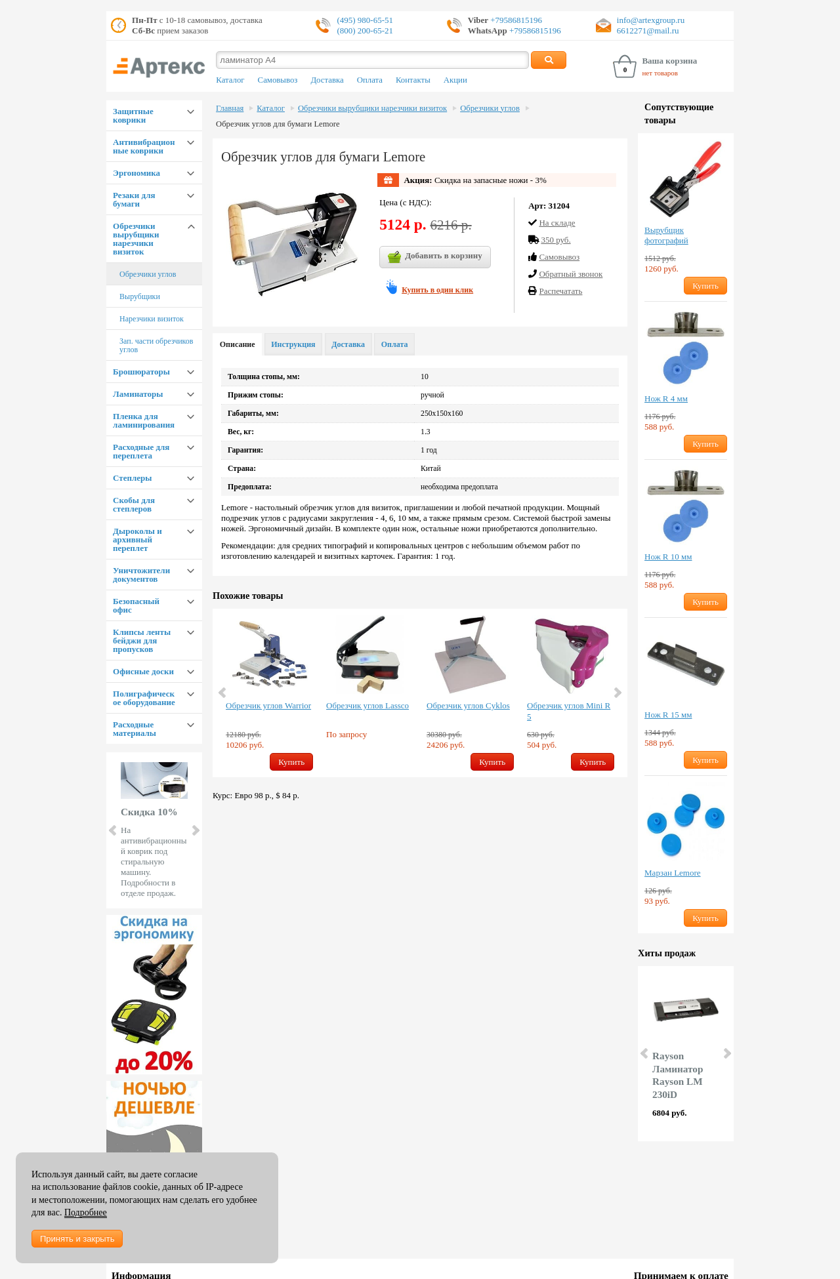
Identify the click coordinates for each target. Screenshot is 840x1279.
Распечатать (560, 291)
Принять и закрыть (77, 1239)
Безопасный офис (136, 605)
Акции (455, 80)
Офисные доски (143, 671)
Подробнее (85, 1212)
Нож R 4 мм (666, 398)
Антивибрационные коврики (144, 146)
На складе (557, 223)
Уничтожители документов (141, 574)
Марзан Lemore (672, 873)
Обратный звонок (570, 274)
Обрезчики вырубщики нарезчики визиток (136, 238)
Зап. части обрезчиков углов (156, 345)
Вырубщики (139, 296)
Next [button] (616, 692)
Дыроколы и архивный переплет (137, 539)
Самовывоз (278, 80)
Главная (229, 108)
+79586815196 (515, 20)
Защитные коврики (133, 115)
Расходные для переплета (141, 451)
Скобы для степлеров (134, 504)
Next (194, 830)
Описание (237, 344)
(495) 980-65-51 (365, 20)
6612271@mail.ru (648, 30)
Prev (113, 830)
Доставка (326, 80)
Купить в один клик (437, 289)
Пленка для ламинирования (144, 420)
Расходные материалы (134, 729)
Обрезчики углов (147, 274)
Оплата (370, 80)
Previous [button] (223, 692)
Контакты (413, 80)
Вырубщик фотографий (666, 235)
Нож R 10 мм (668, 556)
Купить (291, 762)
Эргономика (136, 173)
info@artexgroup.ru (650, 20)
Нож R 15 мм (668, 715)
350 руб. (555, 240)
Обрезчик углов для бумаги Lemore (277, 124)
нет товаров (660, 73)
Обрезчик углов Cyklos (468, 705)
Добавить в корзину (435, 257)
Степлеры (132, 478)
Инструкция (293, 344)
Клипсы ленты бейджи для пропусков (142, 640)
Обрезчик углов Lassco (367, 705)
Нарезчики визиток (151, 318)
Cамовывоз (559, 257)
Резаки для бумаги (134, 199)
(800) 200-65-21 (365, 30)
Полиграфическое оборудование (144, 698)
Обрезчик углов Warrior (268, 705)
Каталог (230, 80)
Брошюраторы (141, 371)
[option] (269, 693)
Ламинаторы (138, 394)
